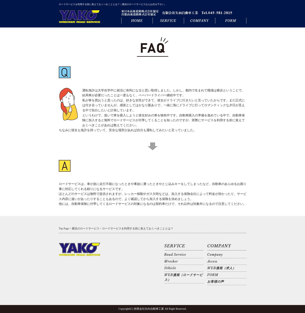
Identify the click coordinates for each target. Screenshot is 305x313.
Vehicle (170, 268)
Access (212, 261)
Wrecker (171, 261)
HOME (137, 21)
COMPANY (199, 21)
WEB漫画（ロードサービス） (183, 277)
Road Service (175, 254)
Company (215, 254)
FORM (230, 21)
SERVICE (168, 21)
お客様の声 (215, 281)
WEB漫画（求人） (221, 268)
